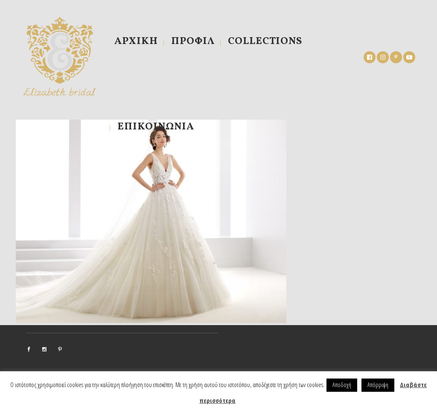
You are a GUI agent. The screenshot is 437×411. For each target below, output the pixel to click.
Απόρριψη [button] (377, 385)
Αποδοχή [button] (341, 385)
